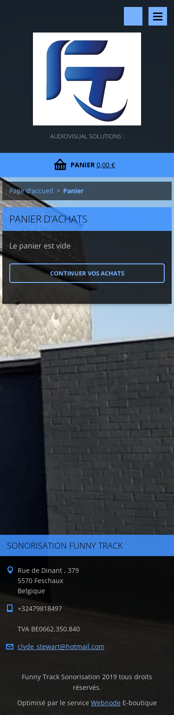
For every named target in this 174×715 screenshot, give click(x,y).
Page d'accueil (31, 190)
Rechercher (133, 16)
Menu (157, 16)
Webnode (106, 702)
